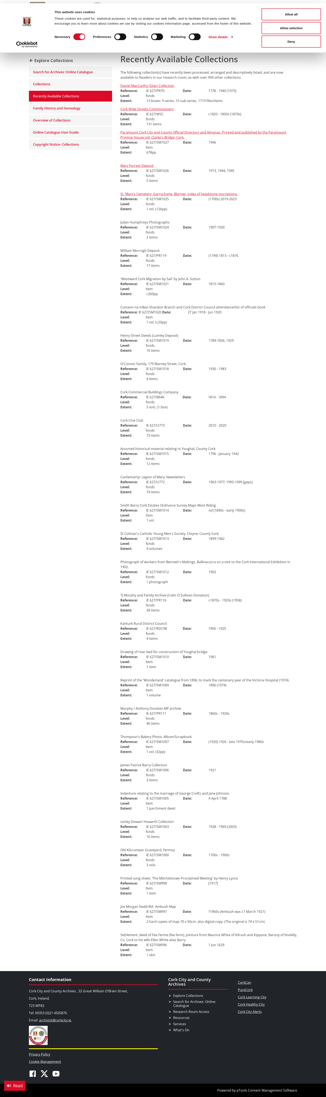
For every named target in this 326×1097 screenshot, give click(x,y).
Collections (41, 84)
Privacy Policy (39, 1054)
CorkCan (244, 982)
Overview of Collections (51, 120)
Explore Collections (188, 995)
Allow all (291, 11)
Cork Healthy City (251, 1004)
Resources (181, 1017)
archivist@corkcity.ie (55, 1020)
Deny (291, 38)
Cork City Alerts (250, 1011)
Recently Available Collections (56, 96)
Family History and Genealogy (56, 108)
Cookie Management (45, 1061)
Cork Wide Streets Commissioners (147, 109)
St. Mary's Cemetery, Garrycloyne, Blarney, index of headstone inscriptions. (179, 194)
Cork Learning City (252, 997)
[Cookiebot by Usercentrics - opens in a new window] (27, 41)
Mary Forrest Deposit (137, 165)
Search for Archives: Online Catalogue (63, 72)
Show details (218, 33)
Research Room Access (191, 1011)
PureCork (245, 990)
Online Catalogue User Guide (56, 132)
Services (179, 1024)
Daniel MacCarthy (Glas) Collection (147, 85)
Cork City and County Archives (189, 982)
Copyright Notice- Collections (56, 144)
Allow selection (291, 24)
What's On (181, 1030)
